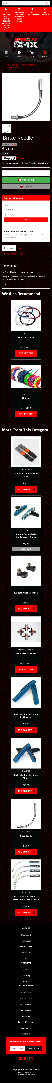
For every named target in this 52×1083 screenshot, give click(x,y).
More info (13, 158)
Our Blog (26, 975)
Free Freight (26, 1033)
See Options (26, 353)
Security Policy (26, 1010)
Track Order (26, 940)
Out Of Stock (26, 549)
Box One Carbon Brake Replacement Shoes (26, 536)
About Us (26, 969)
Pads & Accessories (29, 64)
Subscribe (33, 1048)
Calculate (26, 219)
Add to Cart (26, 180)
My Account (26, 934)
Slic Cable (26, 398)
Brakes (15, 64)
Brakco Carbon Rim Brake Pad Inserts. (26, 716)
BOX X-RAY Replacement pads (26, 475)
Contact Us (26, 981)
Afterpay (26, 958)
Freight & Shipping (26, 1021)
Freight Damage (26, 1027)
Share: (9, 144)
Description (9, 247)
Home (6, 64)
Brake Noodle (12, 67)
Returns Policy (26, 1004)
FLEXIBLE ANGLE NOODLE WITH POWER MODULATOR (26, 898)
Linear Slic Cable (26, 337)
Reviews (13, 253)
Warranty (26, 1016)
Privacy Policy (26, 998)
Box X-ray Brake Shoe (26, 653)
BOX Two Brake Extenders (26, 592)
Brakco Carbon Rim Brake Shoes (26, 777)
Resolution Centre (26, 946)
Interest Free (26, 952)
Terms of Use (26, 992)
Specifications (24, 247)
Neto (33, 1075)
